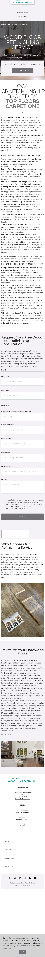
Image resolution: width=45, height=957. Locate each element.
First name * (5, 376)
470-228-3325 (22, 17)
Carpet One (5, 25)
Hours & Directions (22, 799)
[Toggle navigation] (3, 4)
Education (9, 858)
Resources (10, 850)
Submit (22, 517)
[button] (37, 4)
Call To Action (8, 734)
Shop (7, 841)
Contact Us (22, 70)
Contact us (36, 259)
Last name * (5, 390)
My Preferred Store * (8, 466)
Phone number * (7, 424)
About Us (9, 867)
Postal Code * (6, 452)
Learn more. (8, 948)
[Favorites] (39, 4)
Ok (22, 952)
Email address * (7, 438)
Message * (5, 479)
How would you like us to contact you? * (16, 411)
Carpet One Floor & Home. (25, 883)
